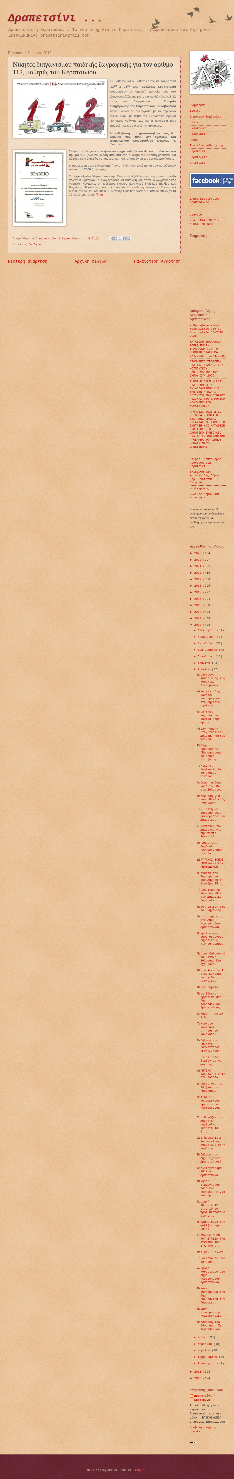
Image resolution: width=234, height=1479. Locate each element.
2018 (198, 586)
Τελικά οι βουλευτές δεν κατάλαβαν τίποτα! (210, 771)
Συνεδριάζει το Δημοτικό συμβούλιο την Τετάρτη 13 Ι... (210, 1124)
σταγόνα (196, 214)
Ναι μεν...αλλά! (210, 1252)
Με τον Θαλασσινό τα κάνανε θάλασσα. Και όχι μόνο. (211, 959)
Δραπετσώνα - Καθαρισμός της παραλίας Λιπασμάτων (211, 680)
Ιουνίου (205, 669)
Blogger (139, 1470)
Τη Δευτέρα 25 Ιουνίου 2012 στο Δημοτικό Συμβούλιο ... (210, 895)
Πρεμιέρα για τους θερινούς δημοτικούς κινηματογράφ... (211, 940)
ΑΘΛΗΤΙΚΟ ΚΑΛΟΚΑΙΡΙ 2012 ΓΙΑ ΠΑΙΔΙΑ (211, 1074)
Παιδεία (35, 244)
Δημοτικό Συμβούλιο (205, 116)
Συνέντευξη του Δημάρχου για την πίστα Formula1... (209, 831)
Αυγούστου (206, 656)
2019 (198, 579)
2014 (198, 612)
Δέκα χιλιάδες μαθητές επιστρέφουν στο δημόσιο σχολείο (208, 698)
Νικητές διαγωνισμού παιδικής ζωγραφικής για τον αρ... (211, 1188)
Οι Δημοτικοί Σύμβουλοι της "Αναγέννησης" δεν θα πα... (210, 848)
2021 (198, 566)
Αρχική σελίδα (91, 261)
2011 (198, 1372)
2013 (198, 618)
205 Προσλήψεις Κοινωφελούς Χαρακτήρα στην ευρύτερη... (211, 1143)
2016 (198, 599)
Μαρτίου (205, 1350)
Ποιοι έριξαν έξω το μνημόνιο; (211, 908)
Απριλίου (206, 1344)
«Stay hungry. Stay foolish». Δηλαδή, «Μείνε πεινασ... (211, 734)
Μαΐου (203, 1337)
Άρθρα (194, 140)
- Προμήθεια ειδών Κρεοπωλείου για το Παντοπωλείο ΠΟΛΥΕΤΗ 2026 (206, 331)
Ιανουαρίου (207, 1363)
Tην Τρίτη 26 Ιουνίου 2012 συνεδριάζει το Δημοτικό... (211, 814)
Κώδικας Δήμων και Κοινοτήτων (204, 495)
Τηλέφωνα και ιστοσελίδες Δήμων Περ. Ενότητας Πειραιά (204, 477)
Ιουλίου (205, 663)
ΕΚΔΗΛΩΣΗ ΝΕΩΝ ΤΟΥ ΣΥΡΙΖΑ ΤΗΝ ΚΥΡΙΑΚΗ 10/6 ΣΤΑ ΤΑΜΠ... (211, 1241)
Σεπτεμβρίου (208, 650)
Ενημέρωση (198, 105)
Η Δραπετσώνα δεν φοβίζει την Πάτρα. (211, 1225)
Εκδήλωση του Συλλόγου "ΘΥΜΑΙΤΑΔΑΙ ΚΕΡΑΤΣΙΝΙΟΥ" (209, 1046)
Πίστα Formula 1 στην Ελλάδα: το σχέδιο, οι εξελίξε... (210, 976)
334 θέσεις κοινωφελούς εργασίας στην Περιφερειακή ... (210, 1104)
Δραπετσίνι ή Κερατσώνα (204, 1398)
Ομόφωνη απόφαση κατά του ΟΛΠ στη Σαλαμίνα (210, 786)
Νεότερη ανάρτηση (27, 261)
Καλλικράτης (199, 488)
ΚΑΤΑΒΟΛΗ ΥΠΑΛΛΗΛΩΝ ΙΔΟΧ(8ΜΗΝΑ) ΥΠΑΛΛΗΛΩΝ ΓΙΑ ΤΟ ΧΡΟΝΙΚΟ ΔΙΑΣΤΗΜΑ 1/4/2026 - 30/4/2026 (207, 349)
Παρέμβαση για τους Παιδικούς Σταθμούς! (211, 799)
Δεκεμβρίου (207, 630)
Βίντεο (195, 122)
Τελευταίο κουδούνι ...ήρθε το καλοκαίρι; (207, 1029)
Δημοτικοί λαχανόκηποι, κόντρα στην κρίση (209, 717)
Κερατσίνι (198, 151)
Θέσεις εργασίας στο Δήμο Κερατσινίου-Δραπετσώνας (210, 922)
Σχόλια (195, 111)
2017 (198, 592)
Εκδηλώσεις (198, 134)
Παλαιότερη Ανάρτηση (157, 261)
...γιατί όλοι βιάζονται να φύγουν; (209, 1061)
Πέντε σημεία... (210, 987)
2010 (198, 1378)
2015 (198, 605)
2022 (198, 560)
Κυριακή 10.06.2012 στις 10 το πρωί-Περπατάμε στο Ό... (211, 1209)
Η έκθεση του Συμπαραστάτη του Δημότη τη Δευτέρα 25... (210, 878)
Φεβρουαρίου (208, 1357)
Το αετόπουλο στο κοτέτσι (211, 1260)
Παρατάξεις (198, 157)
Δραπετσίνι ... (55, 18)
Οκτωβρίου (206, 643)
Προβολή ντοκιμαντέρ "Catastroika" (210, 1312)
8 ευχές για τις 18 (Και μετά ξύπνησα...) (210, 1087)
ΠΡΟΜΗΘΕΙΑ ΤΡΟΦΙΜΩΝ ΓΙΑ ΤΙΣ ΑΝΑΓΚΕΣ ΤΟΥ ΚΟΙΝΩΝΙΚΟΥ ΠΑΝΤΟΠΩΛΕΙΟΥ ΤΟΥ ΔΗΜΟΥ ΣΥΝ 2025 (206, 368)
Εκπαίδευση (198, 128)
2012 (198, 625)
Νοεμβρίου (206, 637)
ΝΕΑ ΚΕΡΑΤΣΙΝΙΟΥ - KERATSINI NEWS (204, 222)
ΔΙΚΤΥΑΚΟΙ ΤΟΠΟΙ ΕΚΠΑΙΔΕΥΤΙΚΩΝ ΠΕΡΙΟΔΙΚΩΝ (210, 863)
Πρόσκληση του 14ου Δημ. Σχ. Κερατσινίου (210, 1326)
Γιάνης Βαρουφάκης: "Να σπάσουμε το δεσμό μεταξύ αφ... (209, 752)
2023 (198, 553)
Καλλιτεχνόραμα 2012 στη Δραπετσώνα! (209, 1171)
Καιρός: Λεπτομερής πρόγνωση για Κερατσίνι (205, 462)
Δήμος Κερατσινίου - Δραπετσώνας (206, 200)
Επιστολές (198, 163)
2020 (198, 573)
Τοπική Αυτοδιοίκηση (206, 145)
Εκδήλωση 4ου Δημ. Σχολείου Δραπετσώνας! (210, 1158)
